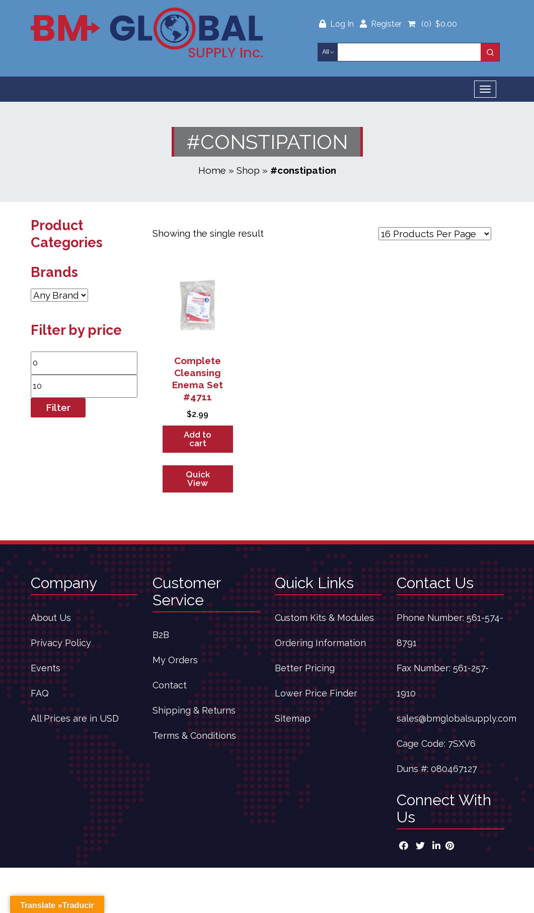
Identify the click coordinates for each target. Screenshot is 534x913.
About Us (51, 617)
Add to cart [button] (197, 439)
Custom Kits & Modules (324, 617)
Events (45, 668)
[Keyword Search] (409, 52)
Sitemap (293, 718)
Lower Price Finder (316, 693)
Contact (169, 685)
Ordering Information (320, 643)
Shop (248, 170)
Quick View (198, 478)
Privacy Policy (61, 643)
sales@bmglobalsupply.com (456, 718)
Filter (58, 407)
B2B (160, 634)
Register (381, 24)
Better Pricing (305, 668)
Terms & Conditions (194, 735)
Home (212, 170)
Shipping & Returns (194, 710)
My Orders (175, 660)
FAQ (40, 693)
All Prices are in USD (75, 718)
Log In (337, 24)
